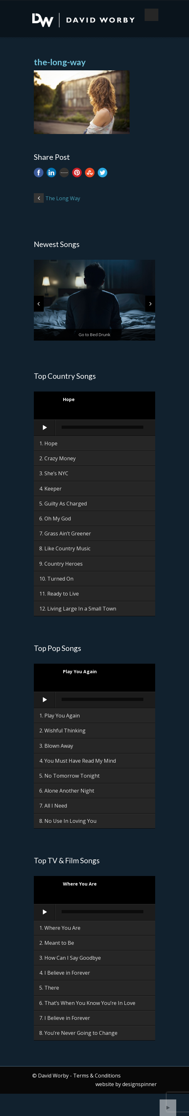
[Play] (45, 428)
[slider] (102, 427)
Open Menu (151, 15)
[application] (94, 428)
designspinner (139, 1084)
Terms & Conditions (97, 1075)
